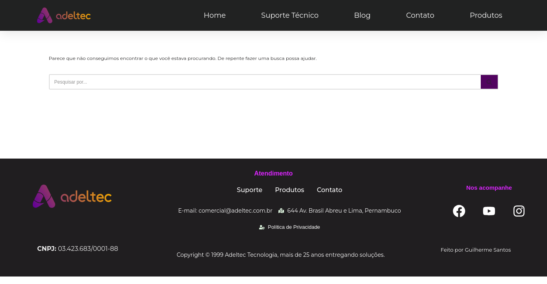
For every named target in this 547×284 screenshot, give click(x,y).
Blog (362, 15)
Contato (420, 15)
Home (214, 15)
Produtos (486, 15)
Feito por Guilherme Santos (476, 257)
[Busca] (265, 82)
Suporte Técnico (289, 15)
